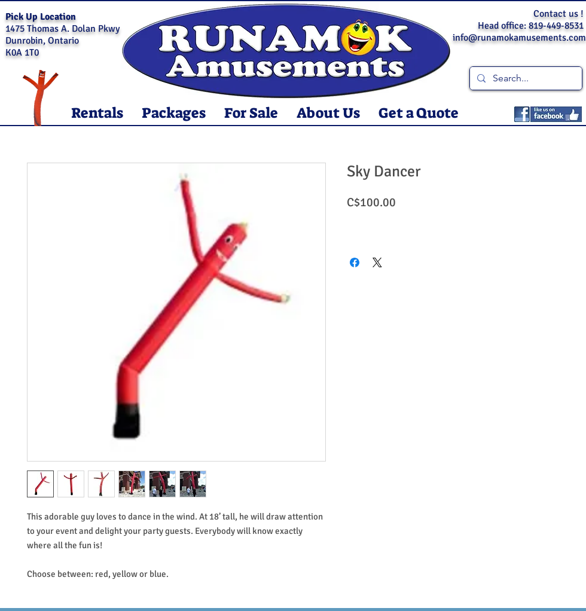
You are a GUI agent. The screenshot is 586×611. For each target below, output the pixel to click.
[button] (97, 113)
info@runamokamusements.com (519, 38)
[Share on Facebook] (354, 262)
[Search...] (525, 78)
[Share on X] (377, 262)
